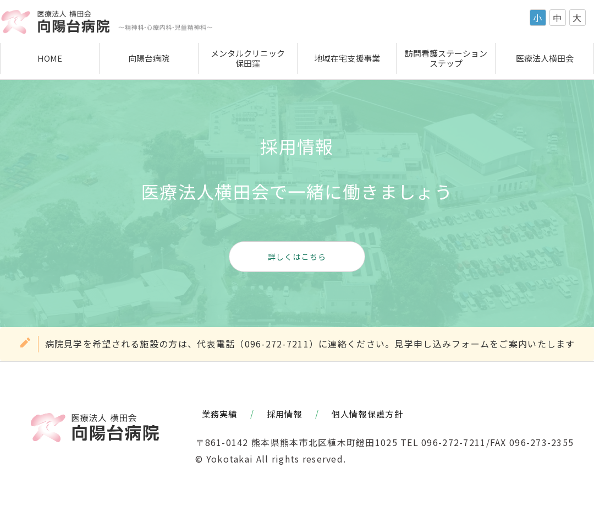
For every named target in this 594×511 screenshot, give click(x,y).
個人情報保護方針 (367, 413)
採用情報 (284, 413)
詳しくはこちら (297, 256)
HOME (49, 58)
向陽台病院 (148, 58)
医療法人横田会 (545, 58)
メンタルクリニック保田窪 (248, 58)
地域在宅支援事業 (347, 58)
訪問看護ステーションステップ (446, 58)
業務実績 (220, 413)
